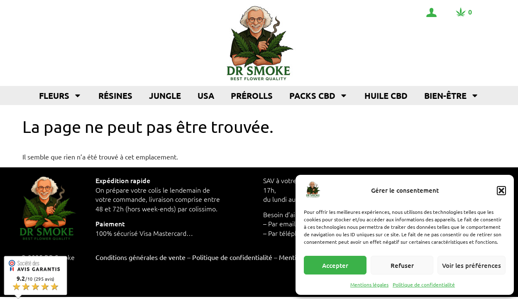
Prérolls (252, 95)
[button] (501, 190)
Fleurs (60, 95)
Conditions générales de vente (140, 257)
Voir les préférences (471, 265)
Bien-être (451, 95)
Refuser (402, 265)
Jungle (165, 95)
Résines (115, 95)
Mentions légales (369, 284)
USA (206, 95)
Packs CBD (318, 95)
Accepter (335, 265)
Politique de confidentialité (424, 284)
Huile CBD (386, 95)
